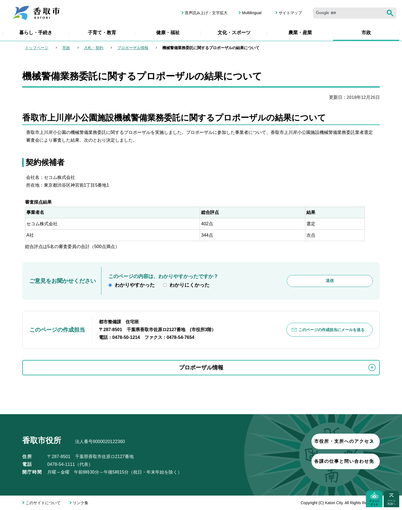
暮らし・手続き (35, 32)
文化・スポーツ (234, 32)
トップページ (36, 48)
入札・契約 (93, 48)
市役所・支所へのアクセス (312, 441)
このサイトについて (43, 503)
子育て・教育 (102, 32)
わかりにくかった (189, 285)
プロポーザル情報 (132, 48)
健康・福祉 (168, 32)
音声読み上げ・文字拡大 (206, 13)
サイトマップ (290, 13)
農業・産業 (300, 32)
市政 (366, 32)
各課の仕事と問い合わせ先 (312, 461)
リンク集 (80, 503)
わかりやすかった (135, 285)
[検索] (348, 13)
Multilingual (251, 13)
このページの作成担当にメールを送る (332, 330)
